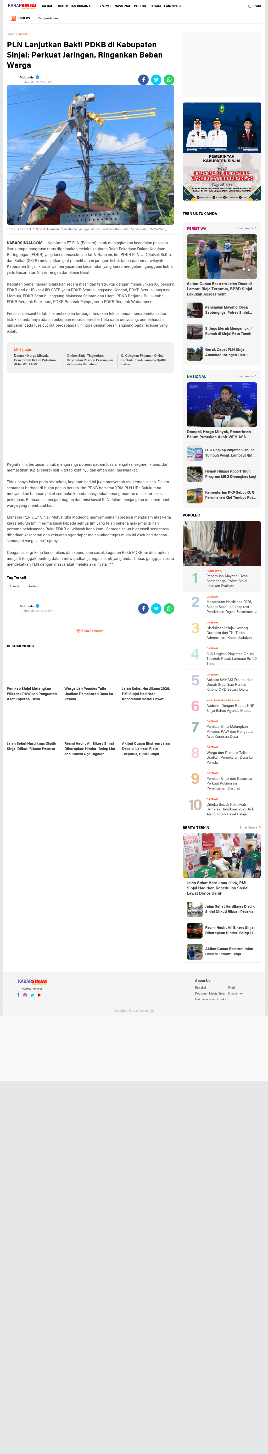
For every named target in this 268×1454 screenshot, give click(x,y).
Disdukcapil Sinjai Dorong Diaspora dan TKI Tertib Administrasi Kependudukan (229, 633)
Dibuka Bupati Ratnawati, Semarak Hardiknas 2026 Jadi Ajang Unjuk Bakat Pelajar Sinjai (230, 810)
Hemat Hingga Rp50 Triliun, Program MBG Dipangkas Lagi (230, 474)
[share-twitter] (156, 80)
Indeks (20, 18)
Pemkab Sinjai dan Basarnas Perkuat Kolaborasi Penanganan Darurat (229, 784)
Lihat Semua (244, 228)
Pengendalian (48, 18)
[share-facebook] (143, 80)
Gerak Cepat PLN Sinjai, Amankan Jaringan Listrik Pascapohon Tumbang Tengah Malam (230, 353)
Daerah (47, 6)
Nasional (123, 6)
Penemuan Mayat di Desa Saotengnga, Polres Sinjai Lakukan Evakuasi (227, 311)
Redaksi (200, 988)
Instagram (25, 997)
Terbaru (34, 586)
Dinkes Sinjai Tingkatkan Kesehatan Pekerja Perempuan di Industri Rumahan (90, 360)
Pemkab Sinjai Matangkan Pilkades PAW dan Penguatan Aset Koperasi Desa (230, 732)
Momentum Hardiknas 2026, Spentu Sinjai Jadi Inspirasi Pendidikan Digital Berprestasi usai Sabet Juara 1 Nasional (230, 607)
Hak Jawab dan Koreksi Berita (211, 999)
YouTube (39, 997)
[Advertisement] (90, 417)
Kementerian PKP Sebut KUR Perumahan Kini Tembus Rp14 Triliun (230, 496)
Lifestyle (103, 6)
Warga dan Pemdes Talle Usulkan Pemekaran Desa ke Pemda (229, 758)
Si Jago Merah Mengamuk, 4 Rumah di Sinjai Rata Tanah (229, 331)
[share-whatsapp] (169, 80)
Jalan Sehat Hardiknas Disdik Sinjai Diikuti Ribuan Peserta (230, 909)
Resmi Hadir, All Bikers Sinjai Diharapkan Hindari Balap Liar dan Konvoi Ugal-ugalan (230, 931)
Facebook (18, 997)
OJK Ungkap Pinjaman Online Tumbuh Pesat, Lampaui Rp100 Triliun (143, 360)
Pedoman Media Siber (210, 993)
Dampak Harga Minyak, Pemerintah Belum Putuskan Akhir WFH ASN (35, 360)
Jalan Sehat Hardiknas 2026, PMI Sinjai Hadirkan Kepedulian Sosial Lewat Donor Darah (217, 888)
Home (11, 34)
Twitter (32, 997)
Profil (232, 988)
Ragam (155, 6)
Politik (140, 6)
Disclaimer (235, 993)
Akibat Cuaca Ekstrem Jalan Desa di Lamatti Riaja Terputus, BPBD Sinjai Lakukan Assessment (219, 289)
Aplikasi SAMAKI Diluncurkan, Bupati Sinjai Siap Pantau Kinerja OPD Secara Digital (230, 685)
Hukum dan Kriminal (74, 6)
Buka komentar (90, 631)
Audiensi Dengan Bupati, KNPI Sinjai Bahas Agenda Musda (230, 708)
